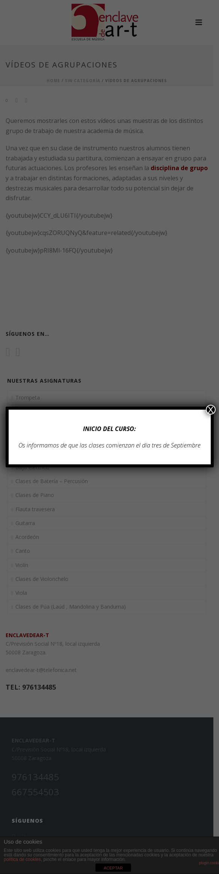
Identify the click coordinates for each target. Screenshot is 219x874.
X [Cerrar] (211, 410)
